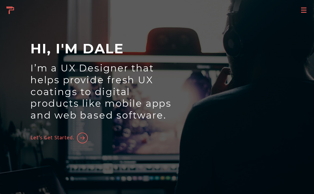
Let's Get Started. (52, 137)
